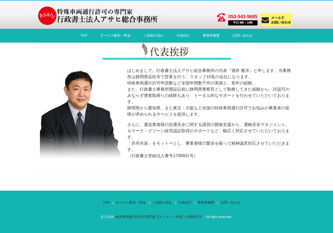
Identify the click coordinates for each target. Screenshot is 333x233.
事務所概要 (211, 35)
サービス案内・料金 (115, 35)
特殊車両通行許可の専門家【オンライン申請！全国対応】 (159, 217)
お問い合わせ (242, 35)
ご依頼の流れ (153, 35)
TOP (83, 35)
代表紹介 (183, 35)
